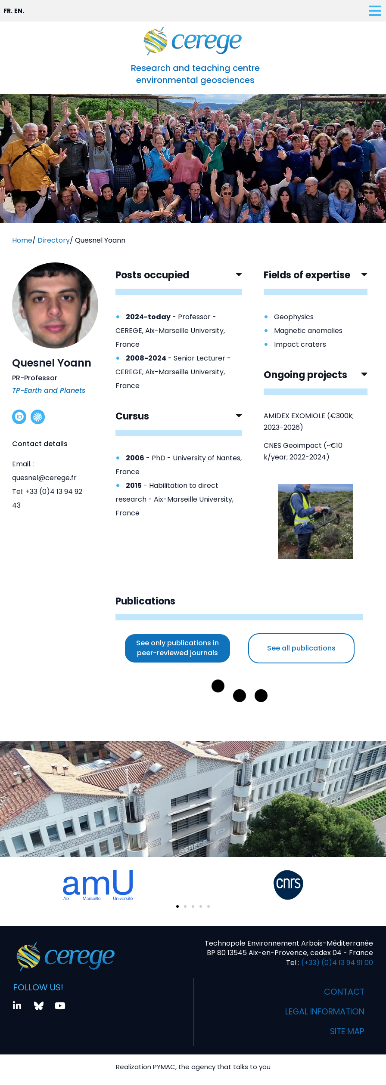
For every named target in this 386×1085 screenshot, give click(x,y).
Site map (345, 1032)
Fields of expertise (307, 275)
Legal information (321, 1012)
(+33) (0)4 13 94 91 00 (336, 963)
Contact (343, 992)
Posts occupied (152, 275)
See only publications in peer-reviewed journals (177, 647)
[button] (179, 282)
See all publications (301, 648)
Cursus (132, 416)
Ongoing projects (305, 375)
